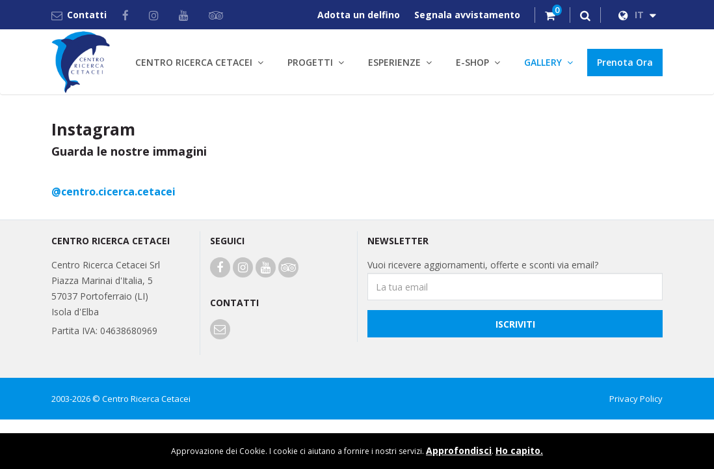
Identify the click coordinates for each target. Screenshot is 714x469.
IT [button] (637, 14)
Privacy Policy (636, 398)
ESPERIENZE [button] (394, 62)
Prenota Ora (625, 62)
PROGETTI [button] (310, 62)
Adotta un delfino (358, 14)
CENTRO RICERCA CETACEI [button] (193, 62)
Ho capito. (519, 450)
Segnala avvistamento (467, 14)
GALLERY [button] (543, 62)
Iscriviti (515, 324)
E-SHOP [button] (472, 62)
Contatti (79, 14)
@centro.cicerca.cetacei (113, 191)
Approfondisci (459, 450)
